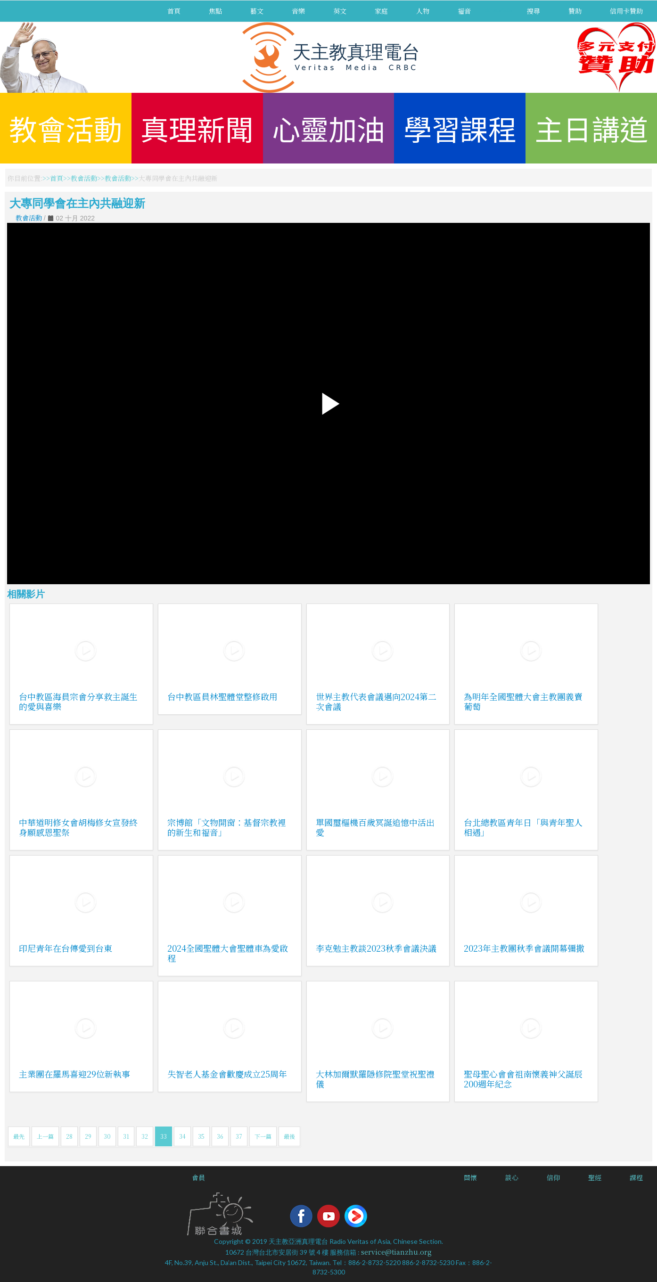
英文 (339, 11)
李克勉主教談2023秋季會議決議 (376, 948)
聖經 (594, 1177)
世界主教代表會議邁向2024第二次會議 (376, 701)
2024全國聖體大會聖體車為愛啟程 (227, 953)
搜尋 (533, 11)
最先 (19, 1136)
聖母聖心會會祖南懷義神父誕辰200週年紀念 (523, 1079)
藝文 (256, 11)
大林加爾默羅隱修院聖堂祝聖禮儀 (375, 1079)
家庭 (381, 11)
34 (182, 1136)
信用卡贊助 (626, 11)
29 (88, 1136)
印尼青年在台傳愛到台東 (65, 948)
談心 (511, 1177)
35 (201, 1136)
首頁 (174, 11)
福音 (464, 11)
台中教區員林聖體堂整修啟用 (222, 696)
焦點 (215, 11)
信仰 (553, 1177)
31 (126, 1136)
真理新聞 (197, 127)
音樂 (298, 11)
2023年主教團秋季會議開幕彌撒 (524, 948)
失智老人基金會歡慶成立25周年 (227, 1074)
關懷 (470, 1177)
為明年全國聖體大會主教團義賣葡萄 (523, 701)
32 (144, 1136)
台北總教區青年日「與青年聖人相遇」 (523, 827)
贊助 (575, 11)
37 (239, 1136)
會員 (198, 1177)
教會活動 (65, 127)
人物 (422, 11)
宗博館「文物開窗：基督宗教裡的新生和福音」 (226, 827)
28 (69, 1136)
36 (220, 1136)
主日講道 (591, 127)
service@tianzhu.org (396, 1252)
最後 (289, 1136)
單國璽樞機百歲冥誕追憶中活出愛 (375, 827)
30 (107, 1136)
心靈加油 (328, 127)
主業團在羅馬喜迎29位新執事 (74, 1074)
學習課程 (460, 127)
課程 (636, 1177)
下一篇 (263, 1136)
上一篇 (45, 1136)
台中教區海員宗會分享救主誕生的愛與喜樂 (78, 701)
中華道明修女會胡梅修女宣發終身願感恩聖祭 (78, 827)
